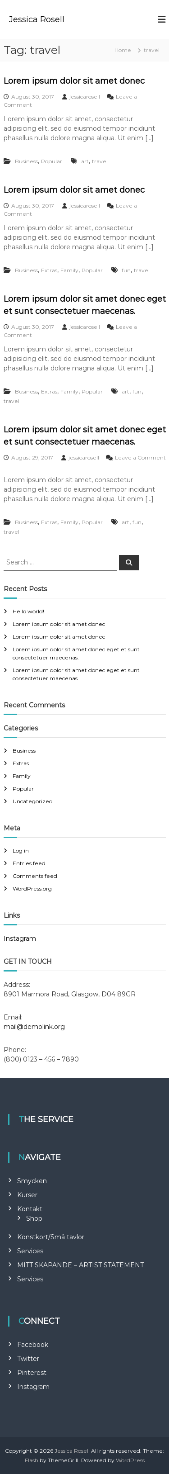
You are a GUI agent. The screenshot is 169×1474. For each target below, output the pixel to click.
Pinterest (31, 1373)
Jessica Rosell (36, 19)
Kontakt (29, 1209)
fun (126, 270)
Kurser (27, 1195)
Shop (34, 1218)
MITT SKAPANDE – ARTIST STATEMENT (80, 1265)
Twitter (28, 1359)
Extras (49, 270)
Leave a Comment (140, 457)
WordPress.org (32, 888)
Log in (21, 850)
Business (26, 161)
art (85, 161)
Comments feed (35, 875)
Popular (51, 161)
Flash (31, 1460)
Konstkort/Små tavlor (50, 1237)
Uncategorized (33, 801)
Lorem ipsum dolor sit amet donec (74, 81)
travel (100, 161)
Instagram (20, 938)
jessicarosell (84, 96)
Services (30, 1251)
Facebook (32, 1345)
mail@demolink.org (34, 1027)
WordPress (130, 1460)
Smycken (32, 1181)
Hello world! (28, 611)
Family (69, 270)
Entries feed (29, 863)
